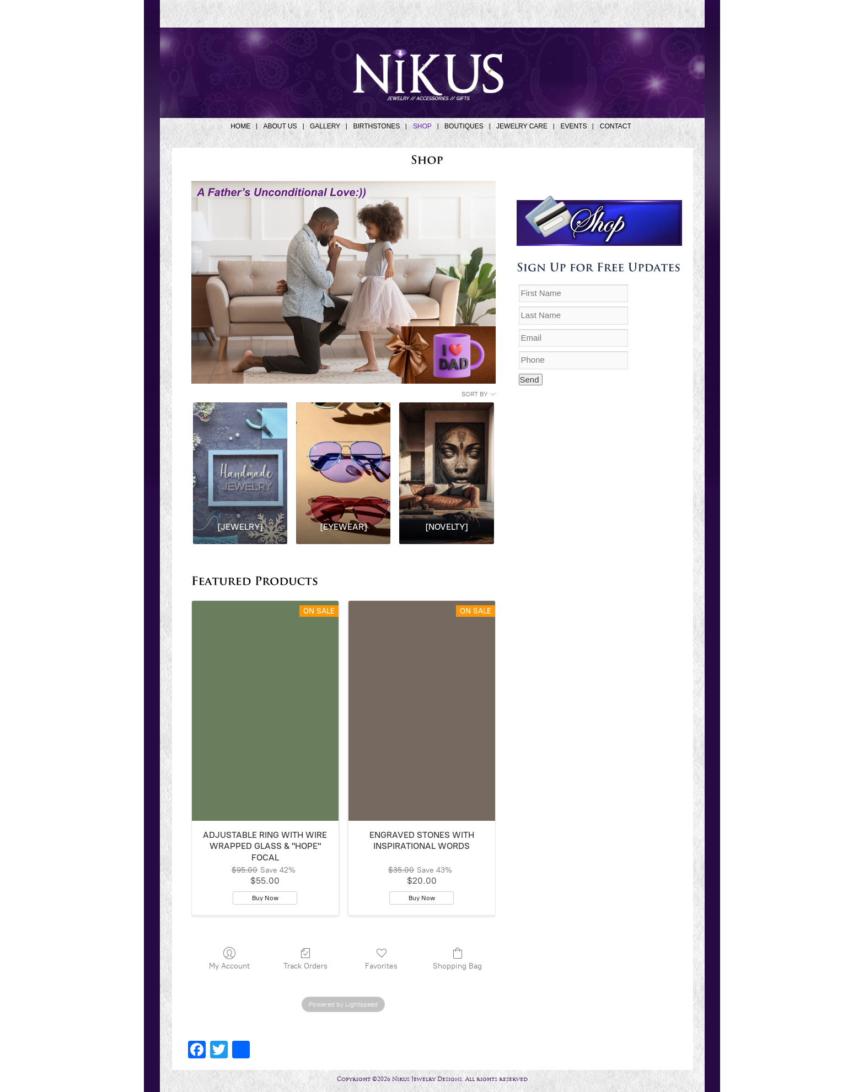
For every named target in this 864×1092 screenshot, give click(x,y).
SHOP (422, 126)
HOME (240, 126)
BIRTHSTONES (376, 126)
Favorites (381, 958)
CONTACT (615, 126)
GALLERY (325, 126)
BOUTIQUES (464, 126)
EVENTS (573, 126)
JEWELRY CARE (522, 126)
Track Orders (305, 958)
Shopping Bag (457, 958)
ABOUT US (280, 126)
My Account (229, 958)
